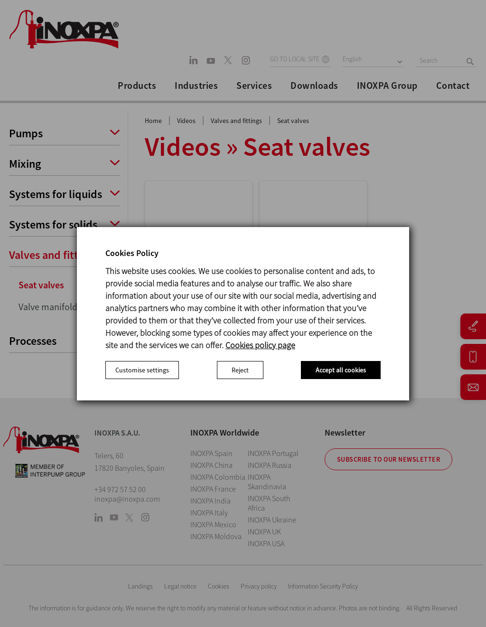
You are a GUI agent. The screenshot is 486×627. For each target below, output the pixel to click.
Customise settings (142, 370)
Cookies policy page (260, 345)
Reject (240, 370)
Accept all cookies (341, 370)
